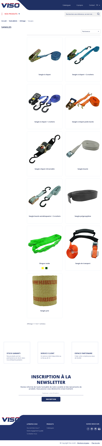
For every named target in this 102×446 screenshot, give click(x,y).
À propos (80, 5)
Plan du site (96, 443)
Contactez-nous (32, 434)
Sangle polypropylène (83, 216)
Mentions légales (83, 443)
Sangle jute (44, 311)
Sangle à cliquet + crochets (44, 122)
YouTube (91, 428)
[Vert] (46, 268)
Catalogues (67, 5)
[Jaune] (43, 268)
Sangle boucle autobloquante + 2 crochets (44, 216)
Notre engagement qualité (35, 431)
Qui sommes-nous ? (33, 428)
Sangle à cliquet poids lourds (83, 122)
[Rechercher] (83, 14)
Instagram (95, 428)
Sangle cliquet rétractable (45, 169)
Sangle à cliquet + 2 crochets (83, 75)
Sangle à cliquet (45, 75)
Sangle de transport (82, 263)
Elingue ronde (44, 263)
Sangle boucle (83, 169)
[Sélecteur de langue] (98, 5)
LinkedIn (99, 428)
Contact (92, 5)
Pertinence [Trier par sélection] (91, 31)
